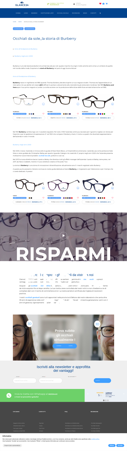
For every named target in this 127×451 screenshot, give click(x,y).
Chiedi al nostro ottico (19, 425)
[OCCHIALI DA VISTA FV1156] (63, 185)
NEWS (85, 13)
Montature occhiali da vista (72, 423)
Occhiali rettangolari (96, 423)
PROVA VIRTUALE (19, 114)
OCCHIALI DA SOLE (63, 13)
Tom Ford (41, 428)
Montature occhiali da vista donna (74, 428)
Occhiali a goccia (95, 428)
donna (18, 13)
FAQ (66, 411)
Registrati (83, 5)
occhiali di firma (30, 28)
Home (14, 21)
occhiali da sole (18, 28)
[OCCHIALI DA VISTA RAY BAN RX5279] (63, 101)
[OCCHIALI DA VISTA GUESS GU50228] (29, 185)
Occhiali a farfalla (95, 431)
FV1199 (28, 118)
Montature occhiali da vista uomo (74, 425)
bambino (34, 13)
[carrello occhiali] (107, 4)
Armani (41, 431)
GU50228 (29, 202)
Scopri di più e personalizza (12, 445)
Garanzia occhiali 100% (19, 431)
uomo (26, 13)
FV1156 (63, 202)
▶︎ (125, 393)
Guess (40, 425)
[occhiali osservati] (100, 4)
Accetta (120, 445)
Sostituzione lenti (47, 13)
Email (44, 376)
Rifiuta (112, 445)
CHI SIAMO (16, 411)
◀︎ (88, 393)
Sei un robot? (72, 376)
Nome (18, 376)
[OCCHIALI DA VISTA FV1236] (98, 185)
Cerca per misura (17, 428)
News (20, 21)
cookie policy (95, 439)
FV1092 (98, 118)
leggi (110, 396)
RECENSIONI (76, 13)
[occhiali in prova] (103, 4)
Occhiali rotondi (95, 425)
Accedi (78, 5)
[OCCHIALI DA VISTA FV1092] (98, 101)
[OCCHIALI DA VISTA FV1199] (29, 101)
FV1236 (98, 202)
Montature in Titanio (70, 431)
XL (43, 188)
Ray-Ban (41, 423)
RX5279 (63, 118)
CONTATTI (93, 13)
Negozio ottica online (19, 423)
